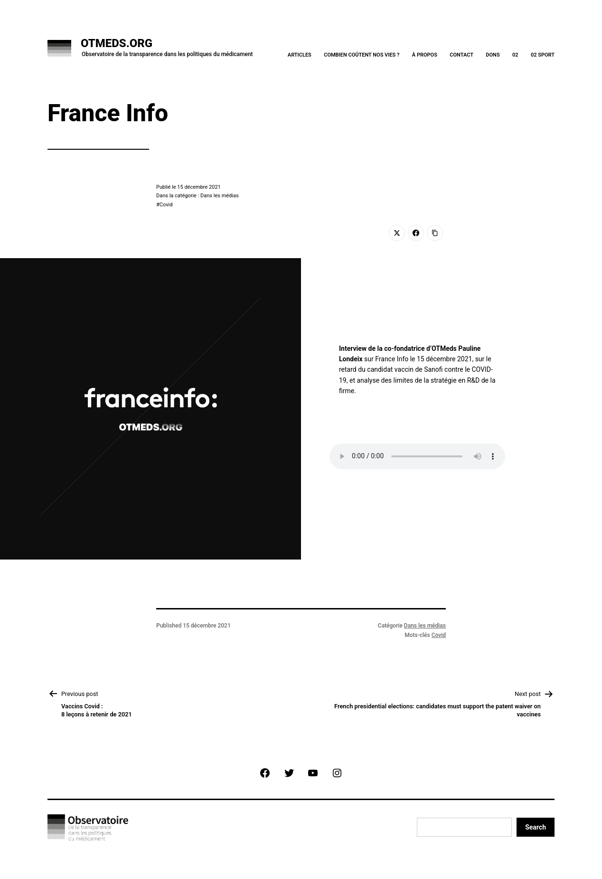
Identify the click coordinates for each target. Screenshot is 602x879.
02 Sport (543, 55)
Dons (492, 55)
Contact (461, 55)
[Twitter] (397, 233)
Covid (166, 205)
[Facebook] (416, 233)
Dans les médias (425, 625)
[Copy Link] (435, 233)
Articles (299, 55)
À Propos (424, 55)
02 (515, 55)
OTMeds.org (116, 43)
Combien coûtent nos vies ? (361, 55)
